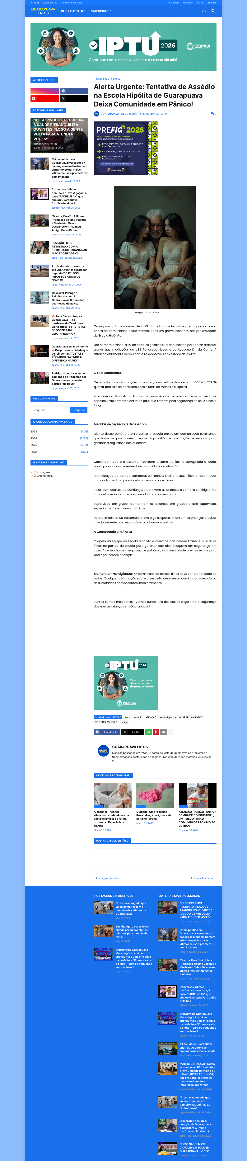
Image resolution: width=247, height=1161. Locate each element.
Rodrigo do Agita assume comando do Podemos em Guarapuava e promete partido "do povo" (69, 378)
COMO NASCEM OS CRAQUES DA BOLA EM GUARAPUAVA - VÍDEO (195, 1147)
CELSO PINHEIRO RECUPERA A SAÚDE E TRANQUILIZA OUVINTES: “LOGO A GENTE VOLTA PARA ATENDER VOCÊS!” (196, 910)
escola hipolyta (168, 717)
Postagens (42, 472)
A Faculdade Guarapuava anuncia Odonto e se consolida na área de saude (197, 1047)
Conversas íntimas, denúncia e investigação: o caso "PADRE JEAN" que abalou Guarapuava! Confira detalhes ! (69, 196)
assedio (138, 717)
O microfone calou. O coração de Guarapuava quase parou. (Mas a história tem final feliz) (195, 1126)
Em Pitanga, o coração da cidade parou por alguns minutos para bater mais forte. (132, 932)
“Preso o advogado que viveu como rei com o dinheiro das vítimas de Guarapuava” (131, 908)
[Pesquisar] (50, 410)
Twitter (200, 2)
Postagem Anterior (107, 878)
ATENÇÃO (150, 717)
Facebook (188, 2)
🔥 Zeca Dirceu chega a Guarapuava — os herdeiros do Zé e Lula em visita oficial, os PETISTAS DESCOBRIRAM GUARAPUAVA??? (69, 325)
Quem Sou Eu (50, 2)
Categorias (99, 11)
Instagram (174, 2)
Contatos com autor (71, 2)
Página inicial (102, 78)
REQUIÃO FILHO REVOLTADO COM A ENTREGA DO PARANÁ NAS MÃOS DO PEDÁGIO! (69, 248)
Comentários (43, 475)
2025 (59, 445)
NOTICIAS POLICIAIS (106, 722)
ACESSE (35, 2)
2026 (59, 452)
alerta (116, 78)
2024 (59, 438)
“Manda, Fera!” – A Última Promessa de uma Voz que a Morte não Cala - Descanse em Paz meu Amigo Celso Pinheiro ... (69, 223)
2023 (59, 431)
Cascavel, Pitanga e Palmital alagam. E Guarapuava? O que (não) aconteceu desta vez (69, 298)
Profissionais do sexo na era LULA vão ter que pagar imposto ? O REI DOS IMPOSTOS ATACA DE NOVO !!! (69, 273)
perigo (124, 722)
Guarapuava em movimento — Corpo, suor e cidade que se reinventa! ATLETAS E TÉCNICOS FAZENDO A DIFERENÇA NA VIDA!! (70, 353)
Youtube (212, 2)
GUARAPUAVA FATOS (191, 717)
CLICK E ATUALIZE (73, 11)
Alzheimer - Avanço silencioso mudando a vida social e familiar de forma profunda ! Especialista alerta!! (111, 818)
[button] (204, 11)
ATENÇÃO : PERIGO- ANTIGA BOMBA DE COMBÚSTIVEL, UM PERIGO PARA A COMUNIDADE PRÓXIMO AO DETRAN (197, 818)
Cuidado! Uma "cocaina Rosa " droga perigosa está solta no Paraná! (153, 815)
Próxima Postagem (202, 878)
